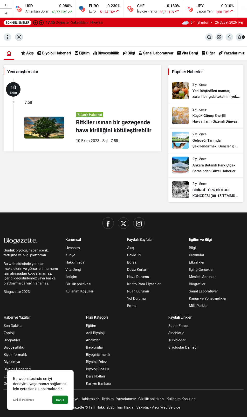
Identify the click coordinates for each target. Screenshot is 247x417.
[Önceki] (6, 4)
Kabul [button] (60, 400)
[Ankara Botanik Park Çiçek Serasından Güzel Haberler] (205, 165)
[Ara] (209, 37)
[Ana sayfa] (9, 53)
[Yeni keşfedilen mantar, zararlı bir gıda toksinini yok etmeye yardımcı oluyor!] (205, 91)
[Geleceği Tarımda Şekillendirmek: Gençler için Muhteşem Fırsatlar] (205, 140)
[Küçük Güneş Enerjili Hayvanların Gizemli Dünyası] (205, 115)
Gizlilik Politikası (23, 400)
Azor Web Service (166, 407)
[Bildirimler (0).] (239, 37)
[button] (219, 37)
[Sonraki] (6, 13)
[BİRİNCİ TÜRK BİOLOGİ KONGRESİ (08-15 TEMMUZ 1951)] (205, 190)
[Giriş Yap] (229, 37)
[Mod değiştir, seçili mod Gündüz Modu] (19, 37)
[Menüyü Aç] (7, 37)
